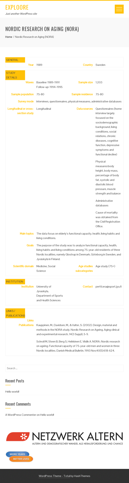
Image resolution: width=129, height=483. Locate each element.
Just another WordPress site (21, 13)
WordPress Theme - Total (54, 476)
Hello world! (12, 391)
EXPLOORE (17, 7)
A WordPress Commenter (20, 415)
